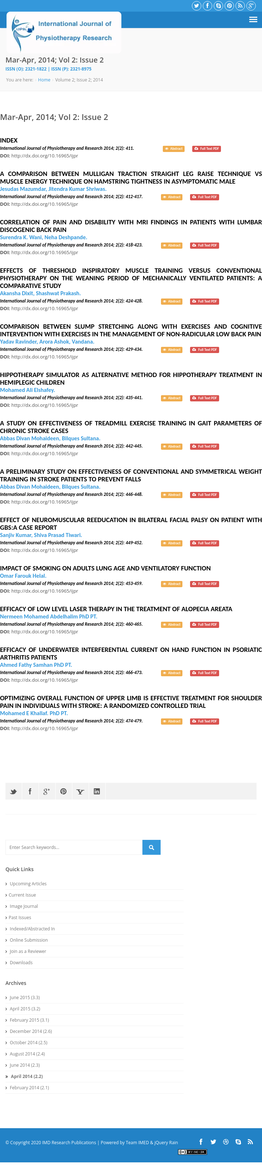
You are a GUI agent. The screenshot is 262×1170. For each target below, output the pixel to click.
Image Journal (21, 906)
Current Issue (20, 895)
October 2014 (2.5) (26, 1042)
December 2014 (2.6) (28, 1031)
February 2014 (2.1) (27, 1088)
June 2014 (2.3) (22, 1065)
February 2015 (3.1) (27, 1020)
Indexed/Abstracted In (30, 929)
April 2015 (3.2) (22, 1009)
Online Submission (26, 940)
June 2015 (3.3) (22, 997)
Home (44, 80)
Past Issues (18, 917)
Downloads (19, 962)
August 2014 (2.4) (25, 1054)
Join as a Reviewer (25, 951)
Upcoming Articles (26, 884)
